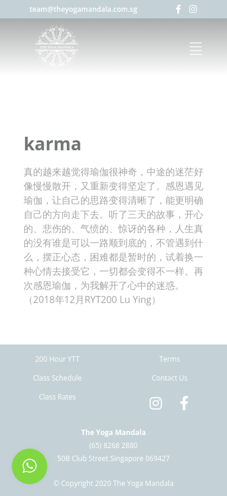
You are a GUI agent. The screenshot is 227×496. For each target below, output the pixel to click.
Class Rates (57, 397)
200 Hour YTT (57, 359)
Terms (169, 359)
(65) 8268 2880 (113, 445)
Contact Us (170, 378)
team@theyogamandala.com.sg (83, 9)
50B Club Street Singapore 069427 (113, 458)
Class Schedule (57, 378)
